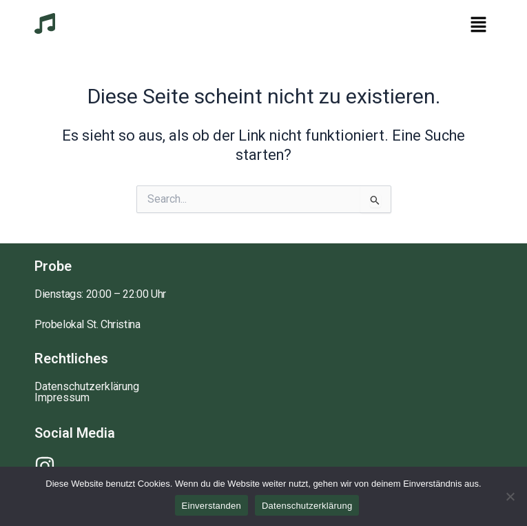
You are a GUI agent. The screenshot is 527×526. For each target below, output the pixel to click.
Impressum (62, 397)
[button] (479, 25)
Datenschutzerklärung (86, 386)
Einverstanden (211, 505)
